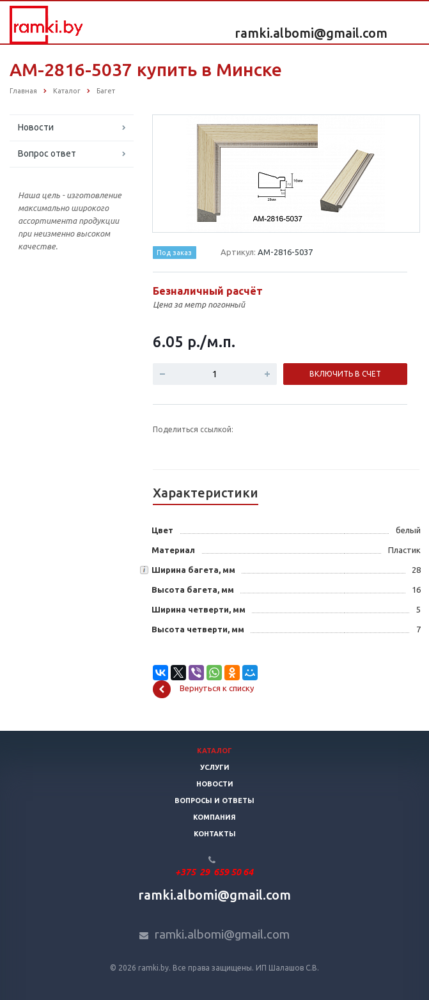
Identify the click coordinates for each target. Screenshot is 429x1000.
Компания (214, 817)
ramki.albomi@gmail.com (311, 33)
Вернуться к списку (203, 689)
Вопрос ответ (47, 153)
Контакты (215, 834)
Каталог (214, 750)
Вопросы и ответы (214, 800)
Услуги (215, 767)
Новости (36, 127)
